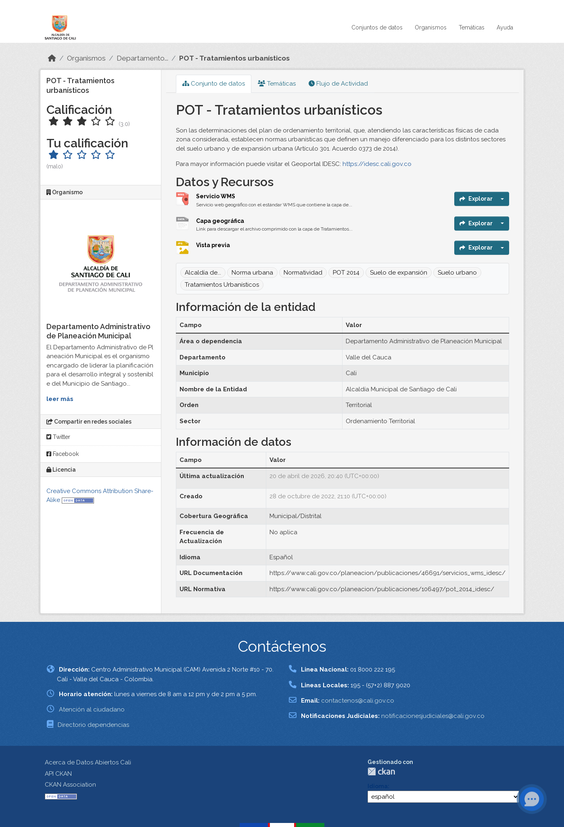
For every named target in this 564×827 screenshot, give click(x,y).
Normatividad (303, 272)
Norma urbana (252, 272)
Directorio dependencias (93, 724)
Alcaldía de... (203, 272)
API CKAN (58, 773)
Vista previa (213, 245)
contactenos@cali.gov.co (357, 700)
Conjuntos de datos (377, 27)
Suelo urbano (457, 272)
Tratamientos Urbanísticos (222, 284)
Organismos (431, 27)
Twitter (58, 437)
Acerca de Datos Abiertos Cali (88, 762)
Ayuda (505, 27)
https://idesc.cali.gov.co (377, 164)
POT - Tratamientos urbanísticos (234, 58)
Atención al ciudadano (92, 709)
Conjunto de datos (213, 83)
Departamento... (142, 58)
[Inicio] (52, 58)
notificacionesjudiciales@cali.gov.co (433, 716)
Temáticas (472, 27)
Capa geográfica (220, 221)
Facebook (62, 454)
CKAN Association (70, 784)
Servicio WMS (215, 196)
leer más (59, 399)
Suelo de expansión (398, 272)
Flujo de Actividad (338, 83)
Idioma (378, 786)
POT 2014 (346, 272)
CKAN (381, 771)
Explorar (476, 198)
